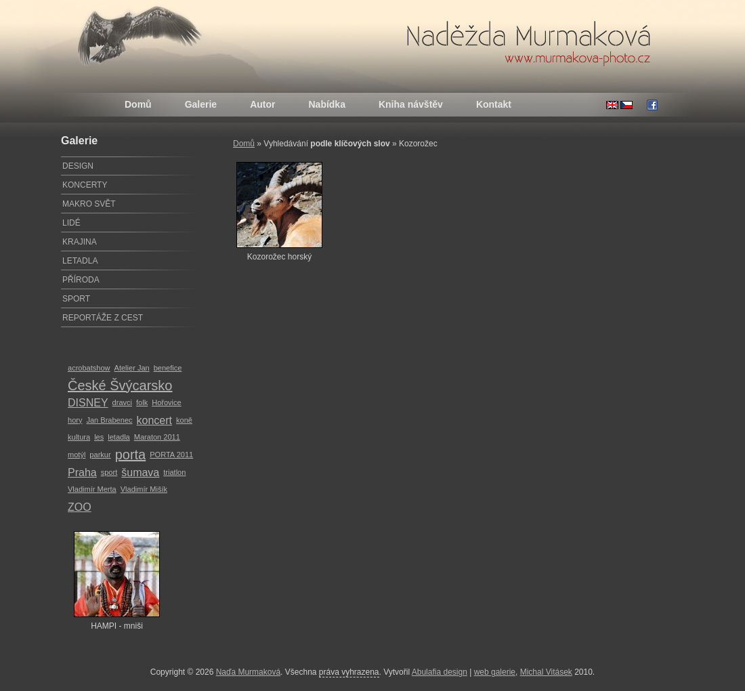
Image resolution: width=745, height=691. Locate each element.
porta (130, 454)
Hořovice (167, 402)
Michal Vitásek (546, 672)
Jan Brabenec (109, 420)
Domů (138, 104)
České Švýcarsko (120, 385)
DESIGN (77, 166)
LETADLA (80, 261)
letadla (119, 437)
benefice (168, 368)
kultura (79, 437)
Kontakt (493, 104)
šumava (140, 472)
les (99, 437)
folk (142, 402)
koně (184, 420)
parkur (99, 455)
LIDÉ (71, 223)
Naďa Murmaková (248, 672)
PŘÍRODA (81, 280)
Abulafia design (439, 672)
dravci (122, 402)
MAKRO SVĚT (89, 204)
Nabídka (326, 104)
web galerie (494, 672)
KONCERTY (84, 185)
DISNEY (88, 403)
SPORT (76, 298)
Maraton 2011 (157, 437)
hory (75, 420)
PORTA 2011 (171, 455)
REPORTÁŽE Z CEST (102, 317)
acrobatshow (89, 368)
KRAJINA (79, 242)
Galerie (201, 104)
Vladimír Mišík (144, 489)
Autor (262, 104)
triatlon (174, 472)
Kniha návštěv (411, 104)
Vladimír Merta (92, 489)
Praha (82, 472)
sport (109, 472)
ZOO (79, 507)
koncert (154, 420)
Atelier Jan (132, 368)
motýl (76, 455)
